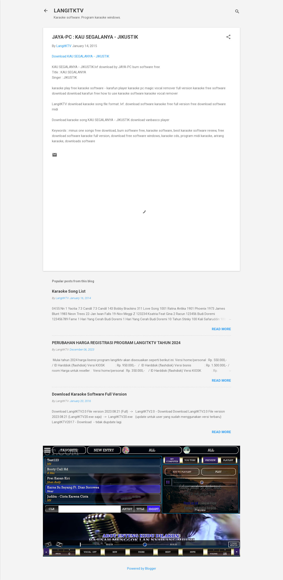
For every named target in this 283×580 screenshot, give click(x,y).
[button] (228, 37)
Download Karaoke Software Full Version (89, 394)
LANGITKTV (69, 11)
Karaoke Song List (69, 291)
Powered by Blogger (141, 569)
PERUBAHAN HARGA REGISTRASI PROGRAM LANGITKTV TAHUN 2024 (116, 342)
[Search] (237, 12)
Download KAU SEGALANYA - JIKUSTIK (80, 56)
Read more (221, 329)
